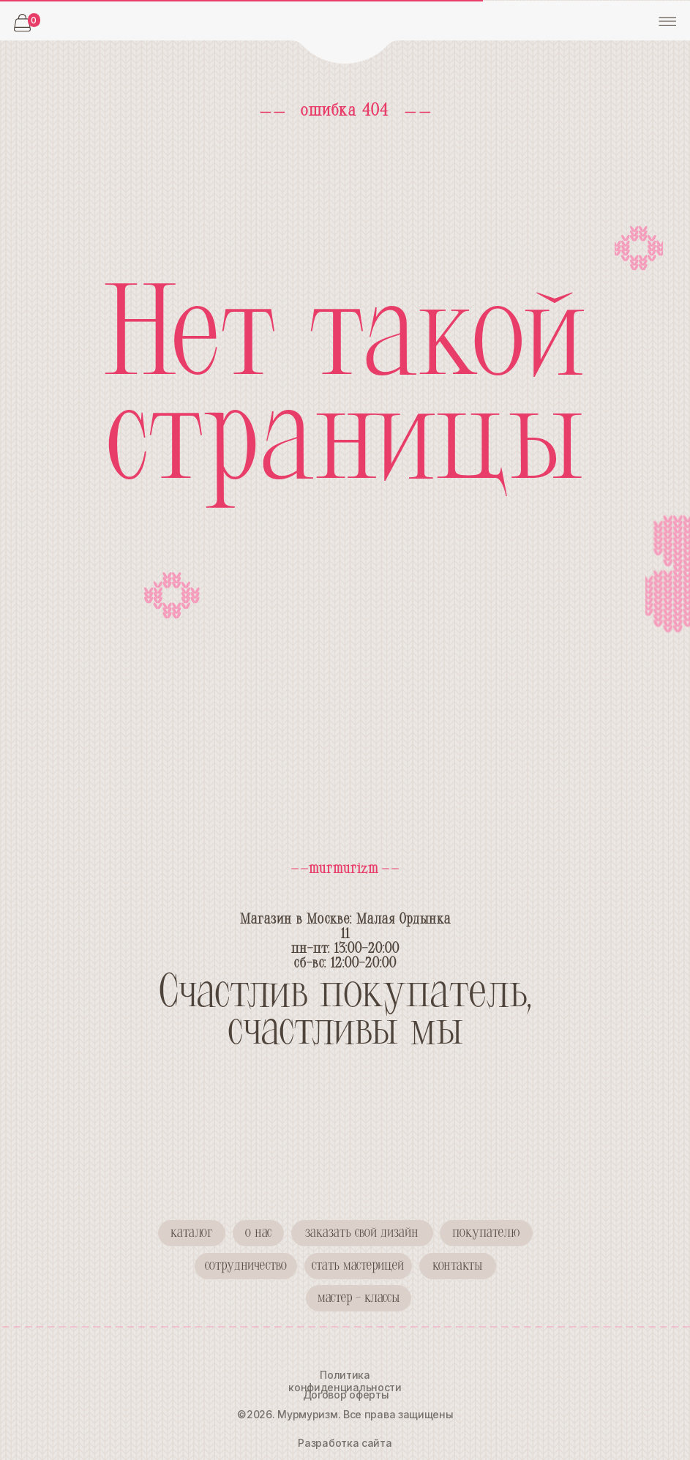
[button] (246, 1266)
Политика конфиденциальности (345, 1381)
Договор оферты (346, 1394)
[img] (345, 33)
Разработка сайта (344, 1443)
